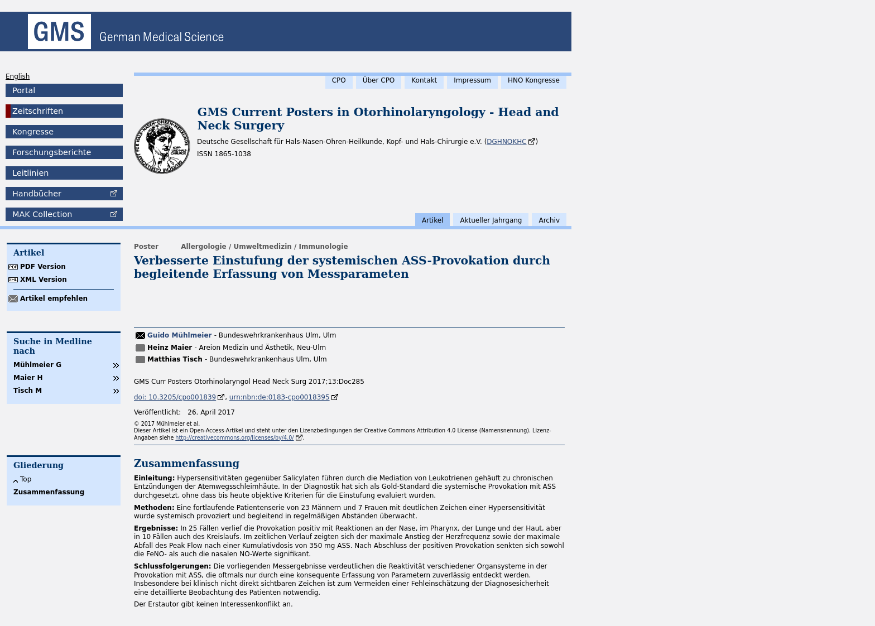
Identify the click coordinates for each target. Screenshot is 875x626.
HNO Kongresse (534, 80)
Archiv (549, 220)
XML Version (43, 279)
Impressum (472, 80)
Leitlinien (30, 172)
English (18, 76)
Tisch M (27, 390)
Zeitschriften (37, 111)
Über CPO (379, 80)
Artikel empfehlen (54, 298)
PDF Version (43, 267)
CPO (339, 80)
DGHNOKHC (506, 142)
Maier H (27, 378)
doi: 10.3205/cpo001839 (175, 397)
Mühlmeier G (37, 365)
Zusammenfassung (48, 492)
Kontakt (424, 80)
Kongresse (33, 131)
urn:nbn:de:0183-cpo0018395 (279, 397)
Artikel (432, 220)
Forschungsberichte (51, 152)
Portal (23, 90)
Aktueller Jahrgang (491, 220)
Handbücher (36, 193)
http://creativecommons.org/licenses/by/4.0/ (234, 438)
